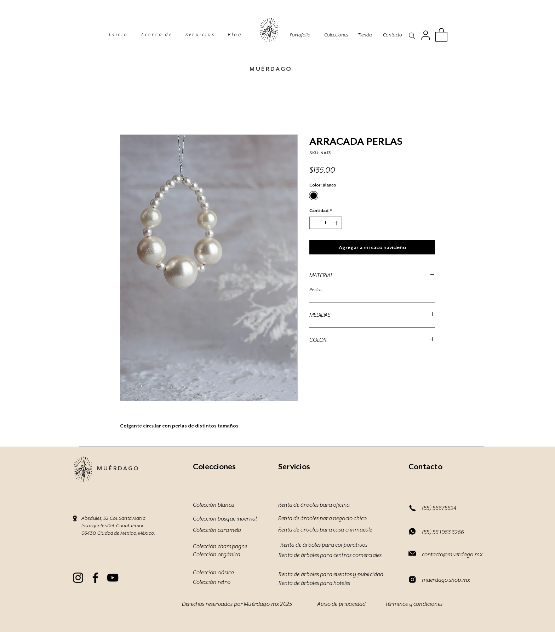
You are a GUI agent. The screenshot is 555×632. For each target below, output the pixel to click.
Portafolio (300, 35)
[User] (425, 35)
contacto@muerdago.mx (452, 554)
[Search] (412, 35)
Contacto (392, 35)
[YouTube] (113, 578)
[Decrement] (314, 223)
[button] (441, 34)
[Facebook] (95, 578)
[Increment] (337, 223)
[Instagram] (78, 578)
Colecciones (336, 35)
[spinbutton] (326, 223)
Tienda (365, 35)
